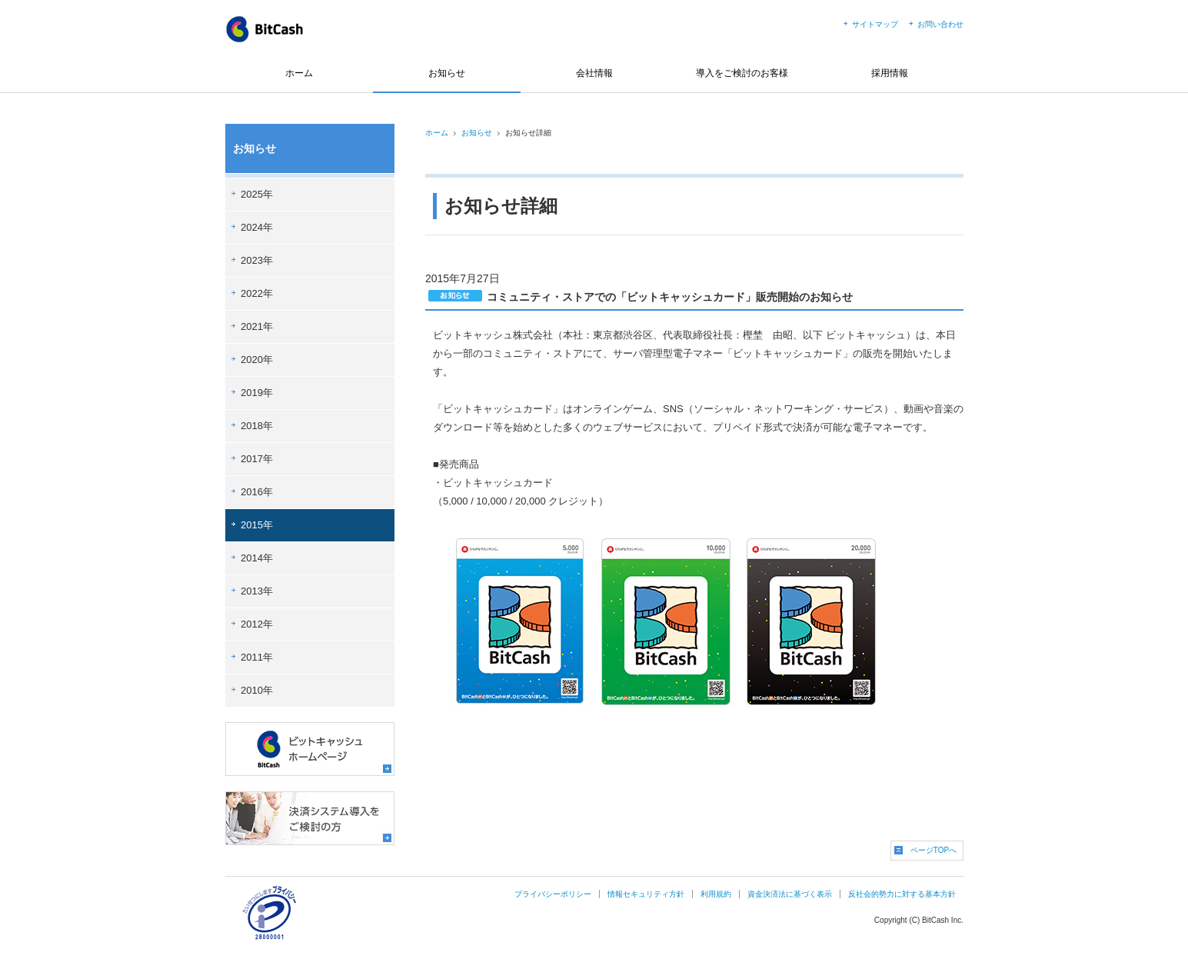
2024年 (257, 227)
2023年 (257, 260)
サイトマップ (875, 24)
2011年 (257, 657)
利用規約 (715, 894)
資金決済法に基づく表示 (789, 894)
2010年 (257, 690)
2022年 (257, 293)
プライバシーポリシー (552, 894)
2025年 (257, 194)
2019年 (257, 392)
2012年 (257, 624)
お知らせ (446, 73)
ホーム (299, 73)
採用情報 (889, 73)
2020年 (257, 359)
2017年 (257, 459)
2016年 (257, 492)
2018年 (257, 425)
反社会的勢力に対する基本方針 (902, 894)
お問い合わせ (940, 24)
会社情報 (594, 73)
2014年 (257, 558)
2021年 (257, 326)
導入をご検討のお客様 (742, 73)
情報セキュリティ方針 (645, 894)
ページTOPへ (933, 850)
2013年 (257, 591)
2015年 (257, 525)
